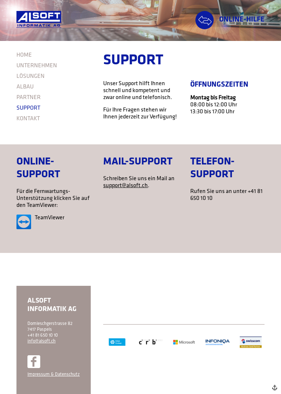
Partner (28, 98)
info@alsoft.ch (41, 341)
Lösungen (30, 76)
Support (28, 108)
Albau (25, 87)
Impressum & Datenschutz (53, 374)
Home (24, 55)
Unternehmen (36, 66)
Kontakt (28, 119)
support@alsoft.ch (125, 186)
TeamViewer (49, 218)
